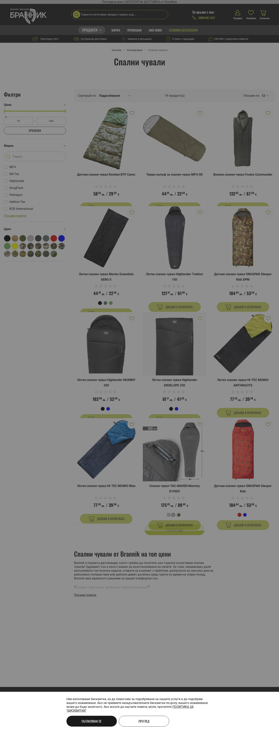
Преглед (144, 721)
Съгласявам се (92, 721)
